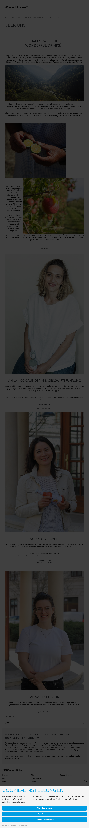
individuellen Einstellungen (13, 802)
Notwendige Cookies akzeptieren (44, 814)
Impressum (23, 825)
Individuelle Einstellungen (45, 819)
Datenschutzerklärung (9, 825)
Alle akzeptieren (44, 808)
